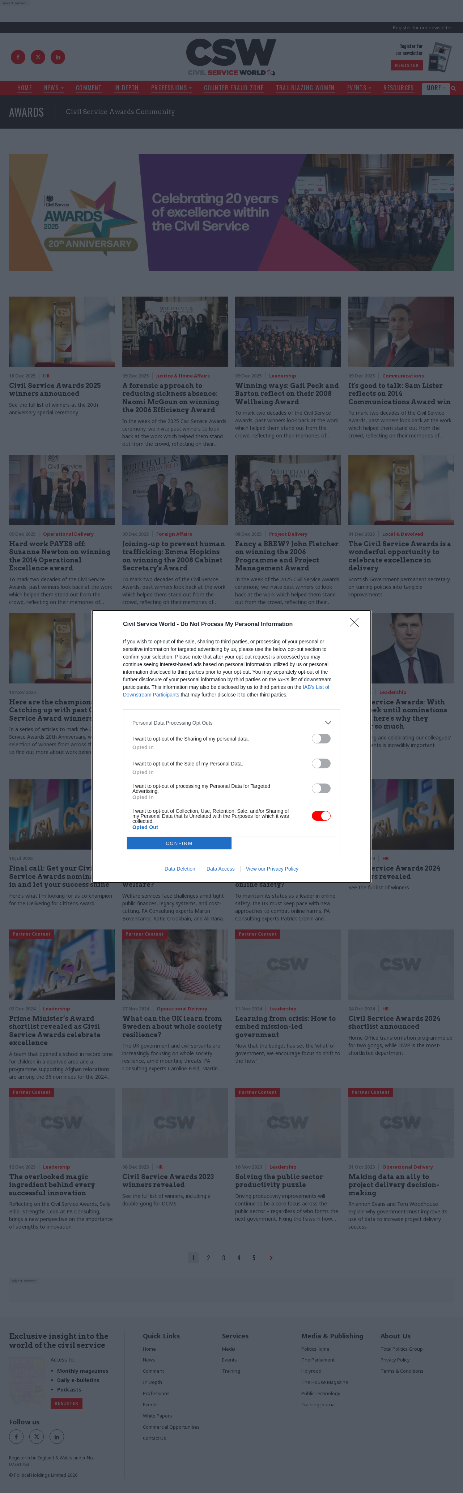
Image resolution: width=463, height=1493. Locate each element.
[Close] (357, 624)
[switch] (321, 738)
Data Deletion (180, 869)
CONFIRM (179, 843)
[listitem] (231, 722)
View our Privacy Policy (272, 869)
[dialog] (231, 746)
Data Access (221, 869)
